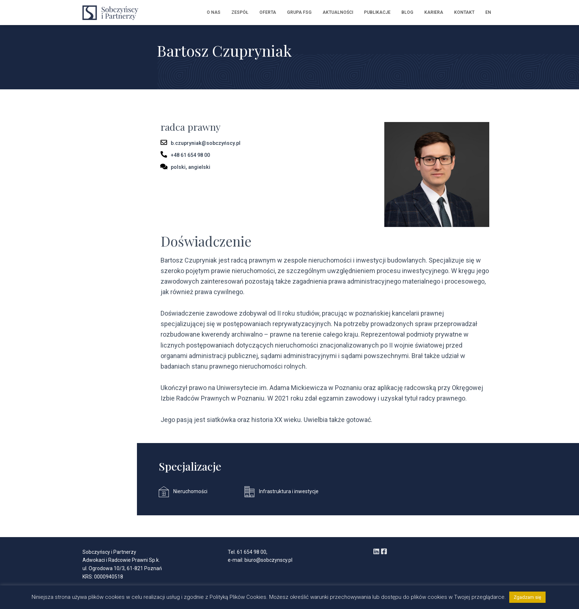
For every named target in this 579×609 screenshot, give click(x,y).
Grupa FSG (299, 12)
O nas (213, 12)
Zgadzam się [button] (527, 597)
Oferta (267, 12)
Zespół (239, 12)
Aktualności (338, 12)
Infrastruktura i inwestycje (289, 491)
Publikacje (377, 12)
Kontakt (464, 12)
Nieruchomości (190, 491)
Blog (407, 12)
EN (488, 12)
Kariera (433, 12)
